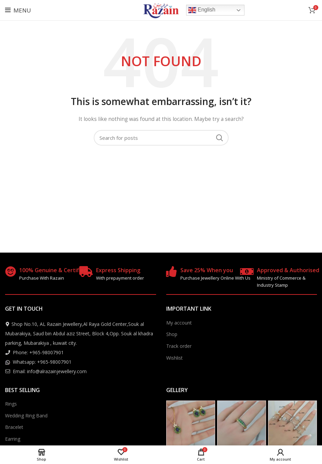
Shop (171, 334)
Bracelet (14, 427)
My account (179, 322)
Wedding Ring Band (26, 415)
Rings (11, 404)
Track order (179, 346)
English (201, 10)
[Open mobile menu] (18, 10)
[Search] (161, 138)
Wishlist (174, 358)
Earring (12, 439)
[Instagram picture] (191, 425)
